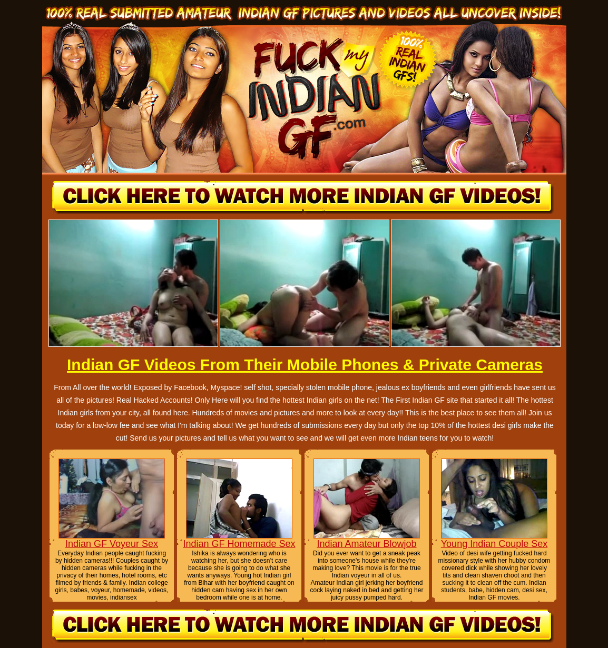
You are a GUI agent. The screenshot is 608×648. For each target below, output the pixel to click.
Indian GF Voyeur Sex (111, 544)
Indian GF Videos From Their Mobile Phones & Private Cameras (305, 364)
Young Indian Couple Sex (494, 544)
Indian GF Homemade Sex (239, 544)
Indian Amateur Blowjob (366, 544)
